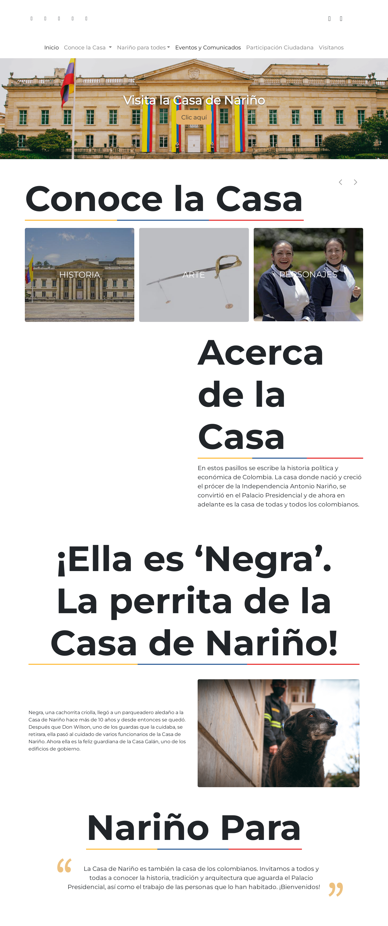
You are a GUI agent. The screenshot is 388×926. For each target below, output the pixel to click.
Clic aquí (194, 117)
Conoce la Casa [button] (85, 47)
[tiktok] (357, 19)
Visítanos (331, 47)
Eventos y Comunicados (208, 47)
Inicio (51, 47)
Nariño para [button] (141, 47)
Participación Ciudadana (280, 47)
